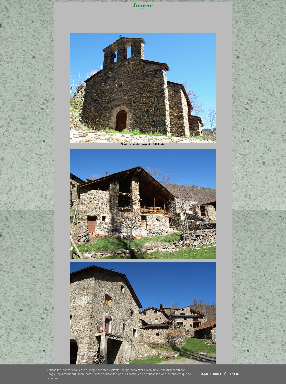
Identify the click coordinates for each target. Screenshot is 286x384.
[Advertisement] (143, 24)
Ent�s (235, 374)
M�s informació (213, 374)
